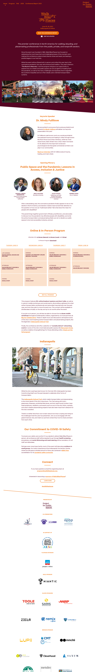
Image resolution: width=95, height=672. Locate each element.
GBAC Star (65, 450)
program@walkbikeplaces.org (47, 471)
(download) (53, 240)
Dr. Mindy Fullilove (49, 129)
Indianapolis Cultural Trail (33, 399)
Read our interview (44, 152)
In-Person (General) (42, 237)
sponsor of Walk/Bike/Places (55, 477)
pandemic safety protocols (44, 453)
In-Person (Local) (54, 237)
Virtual (64, 237)
